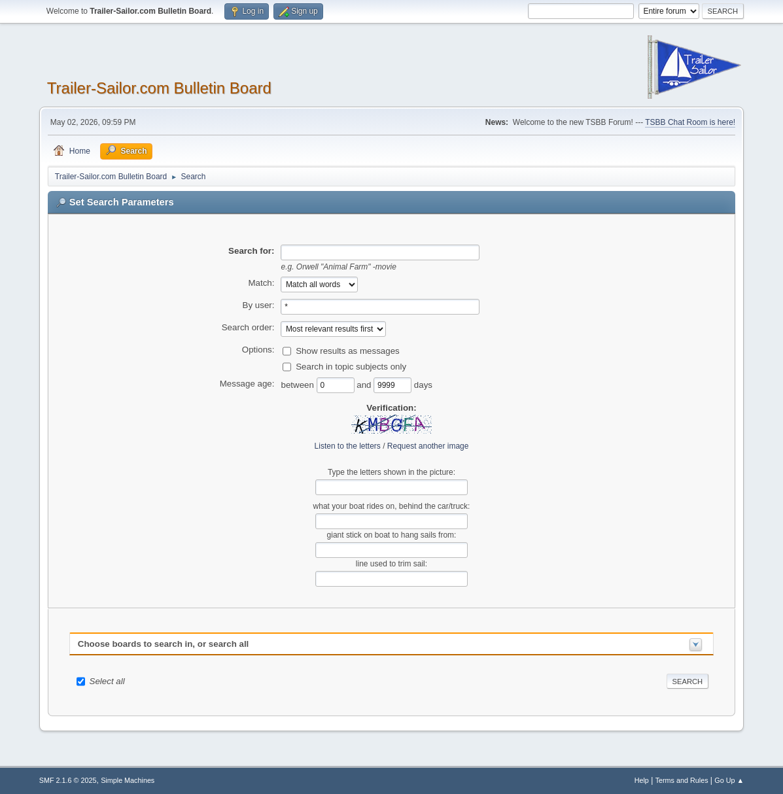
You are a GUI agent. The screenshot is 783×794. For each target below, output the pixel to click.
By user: (259, 305)
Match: (261, 283)
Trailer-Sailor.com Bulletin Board (159, 88)
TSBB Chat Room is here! (690, 122)
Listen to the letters (348, 446)
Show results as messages (348, 350)
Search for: (251, 251)
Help (642, 780)
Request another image (428, 446)
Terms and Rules (681, 780)
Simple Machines (127, 780)
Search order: (248, 327)
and (365, 384)
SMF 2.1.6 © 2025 (68, 780)
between (298, 384)
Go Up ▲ (729, 780)
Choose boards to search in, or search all (163, 644)
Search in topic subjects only (351, 366)
